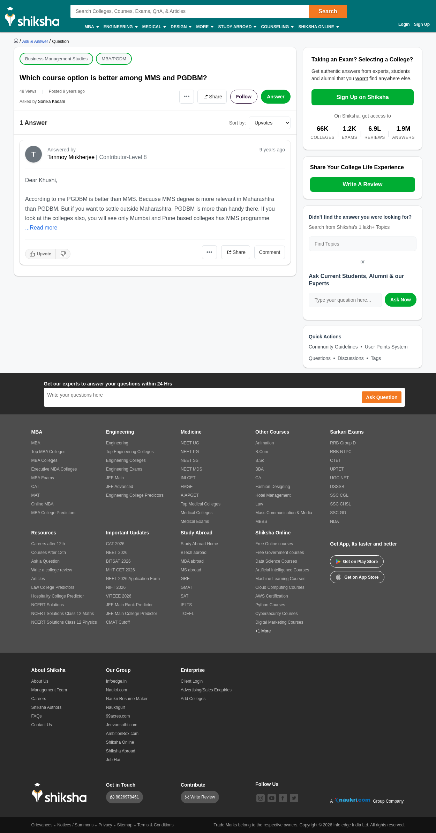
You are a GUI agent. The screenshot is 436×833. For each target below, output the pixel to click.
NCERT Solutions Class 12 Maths (62, 613)
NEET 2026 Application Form (133, 578)
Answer (276, 96)
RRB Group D (343, 443)
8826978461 (127, 797)
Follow (243, 96)
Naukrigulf (115, 707)
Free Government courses (279, 552)
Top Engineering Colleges (130, 451)
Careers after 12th (48, 543)
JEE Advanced (119, 486)
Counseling (277, 27)
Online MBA (42, 504)
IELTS (186, 604)
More (204, 27)
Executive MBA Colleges (54, 469)
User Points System (386, 347)
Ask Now (400, 299)
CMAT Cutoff (118, 622)
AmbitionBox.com (122, 733)
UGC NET (339, 477)
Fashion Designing (272, 486)
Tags (376, 358)
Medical (154, 27)
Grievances (42, 825)
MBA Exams (42, 477)
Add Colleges (193, 698)
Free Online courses (274, 543)
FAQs (36, 716)
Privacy (105, 825)
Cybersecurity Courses (276, 613)
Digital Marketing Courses (279, 622)
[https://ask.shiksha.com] (36, 41)
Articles (38, 578)
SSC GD (338, 512)
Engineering (120, 27)
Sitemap (125, 825)
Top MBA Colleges (48, 451)
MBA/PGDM (114, 58)
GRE (185, 578)
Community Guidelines (333, 347)
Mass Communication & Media (283, 512)
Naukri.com (116, 690)
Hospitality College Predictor (57, 596)
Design (181, 27)
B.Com (261, 451)
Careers (38, 698)
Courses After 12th (48, 552)
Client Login (192, 681)
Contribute (193, 785)
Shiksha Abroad (120, 751)
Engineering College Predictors (135, 495)
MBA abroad (192, 561)
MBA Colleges (44, 460)
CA (258, 477)
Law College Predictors (52, 587)
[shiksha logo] (61, 792)
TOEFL (187, 613)
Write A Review (362, 184)
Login (404, 24)
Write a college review (51, 570)
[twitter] (294, 798)
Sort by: (237, 123)
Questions (320, 358)
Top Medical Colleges (200, 504)
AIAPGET (190, 495)
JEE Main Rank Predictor (129, 604)
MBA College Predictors (53, 512)
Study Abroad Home (199, 543)
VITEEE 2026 (118, 596)
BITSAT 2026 (118, 561)
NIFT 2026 (116, 587)
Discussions (351, 358)
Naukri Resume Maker (127, 698)
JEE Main (115, 477)
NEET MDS (191, 469)
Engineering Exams (124, 469)
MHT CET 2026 (120, 570)
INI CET (188, 477)
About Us (39, 681)
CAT (35, 486)
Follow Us (266, 784)
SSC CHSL (340, 504)
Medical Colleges (196, 512)
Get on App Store (357, 576)
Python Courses (270, 604)
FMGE (187, 486)
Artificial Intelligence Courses (282, 570)
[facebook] (282, 798)
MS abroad (191, 570)
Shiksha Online (318, 27)
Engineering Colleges (126, 460)
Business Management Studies (56, 58)
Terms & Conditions (155, 825)
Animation (264, 443)
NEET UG (190, 443)
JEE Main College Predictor (131, 613)
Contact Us (41, 724)
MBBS (261, 521)
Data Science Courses (276, 561)
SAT (184, 596)
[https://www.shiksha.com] (17, 41)
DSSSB (337, 486)
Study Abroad (237, 27)
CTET (335, 460)
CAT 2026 (115, 543)
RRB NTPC (340, 451)
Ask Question (381, 397)
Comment (269, 252)
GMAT (187, 587)
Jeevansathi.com (121, 724)
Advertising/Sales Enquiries (206, 690)
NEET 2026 (117, 552)
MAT (35, 495)
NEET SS (189, 460)
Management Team (49, 690)
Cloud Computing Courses (280, 587)
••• (187, 96)
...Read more (41, 228)
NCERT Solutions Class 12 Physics (64, 622)
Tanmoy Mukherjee (71, 157)
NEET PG (190, 451)
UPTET (337, 469)
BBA (259, 469)
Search (327, 11)
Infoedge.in (116, 681)
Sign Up (422, 24)
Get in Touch (121, 785)
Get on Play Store (357, 561)
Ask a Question (45, 561)
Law (259, 504)
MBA (91, 27)
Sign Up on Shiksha (362, 97)
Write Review (202, 797)
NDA (334, 521)
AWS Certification (271, 596)
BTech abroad (193, 552)
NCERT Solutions (47, 604)
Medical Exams (195, 521)
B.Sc (259, 460)
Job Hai (113, 759)
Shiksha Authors (46, 707)
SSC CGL (339, 495)
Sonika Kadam (51, 101)
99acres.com (118, 716)
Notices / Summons (75, 825)
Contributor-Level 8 (123, 157)
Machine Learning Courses (280, 578)
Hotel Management (273, 495)
